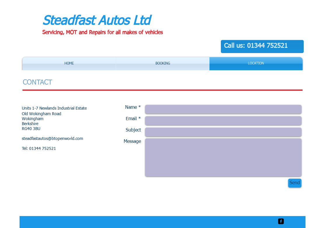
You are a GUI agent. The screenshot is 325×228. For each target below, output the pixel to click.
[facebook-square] (281, 221)
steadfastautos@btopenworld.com (52, 139)
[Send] (294, 183)
